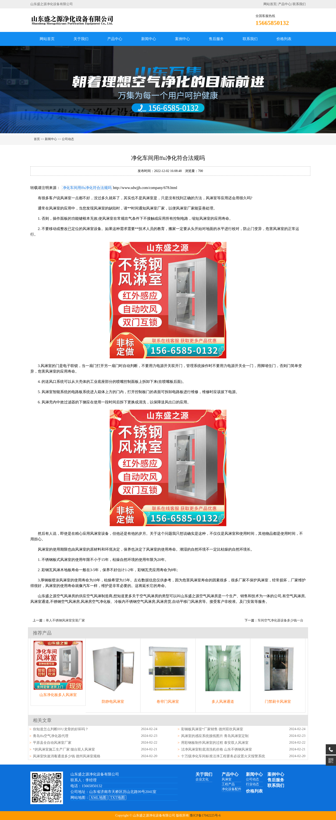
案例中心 (182, 39)
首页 (37, 139)
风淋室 (226, 779)
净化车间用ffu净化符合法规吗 (87, 188)
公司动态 (68, 139)
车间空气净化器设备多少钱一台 (280, 620)
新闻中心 (148, 39)
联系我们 (299, 4)
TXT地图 (117, 797)
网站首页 (269, 4)
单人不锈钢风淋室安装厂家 (65, 620)
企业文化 (202, 779)
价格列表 (283, 39)
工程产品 (228, 784)
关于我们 (81, 39)
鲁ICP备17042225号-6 (205, 815)
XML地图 (98, 797)
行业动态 (252, 784)
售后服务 (216, 39)
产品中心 (284, 4)
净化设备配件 (231, 789)
